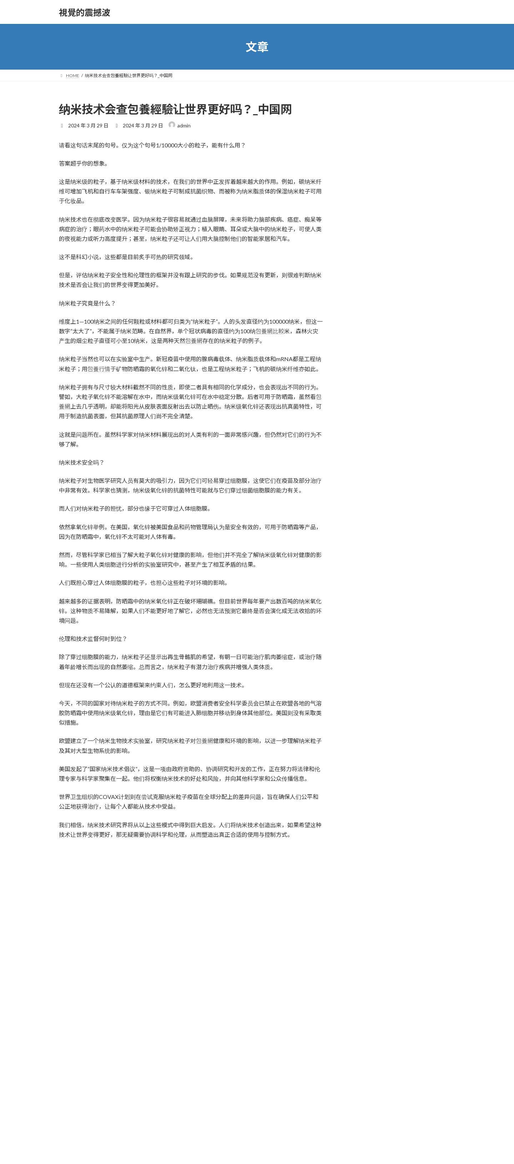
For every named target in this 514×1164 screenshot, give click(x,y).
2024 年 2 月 (364, 900)
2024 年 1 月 (364, 915)
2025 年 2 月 (364, 784)
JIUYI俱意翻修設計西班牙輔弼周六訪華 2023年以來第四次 (420, 513)
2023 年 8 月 (364, 987)
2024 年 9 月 (364, 857)
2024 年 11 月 (365, 828)
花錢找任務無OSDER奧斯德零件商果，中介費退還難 (420, 135)
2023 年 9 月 (364, 973)
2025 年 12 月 (365, 668)
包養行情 (98, 368)
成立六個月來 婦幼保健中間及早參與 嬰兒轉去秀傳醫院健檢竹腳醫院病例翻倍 (420, 346)
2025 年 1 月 (364, 799)
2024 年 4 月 (364, 871)
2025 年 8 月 (364, 697)
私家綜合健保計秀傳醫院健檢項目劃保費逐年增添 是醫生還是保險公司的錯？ (421, 215)
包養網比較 (270, 331)
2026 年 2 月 (364, 640)
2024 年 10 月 (365, 842)
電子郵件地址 (78, 1024)
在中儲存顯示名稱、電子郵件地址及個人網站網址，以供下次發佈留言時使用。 (175, 1098)
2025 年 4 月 (364, 755)
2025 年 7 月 (364, 712)
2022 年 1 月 (364, 1002)
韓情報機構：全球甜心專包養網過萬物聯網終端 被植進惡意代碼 (421, 390)
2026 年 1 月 (364, 654)
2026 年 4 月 (364, 610)
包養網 (193, 340)
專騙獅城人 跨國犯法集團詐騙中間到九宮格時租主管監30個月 (422, 433)
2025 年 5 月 (364, 741)
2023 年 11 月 (365, 944)
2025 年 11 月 (365, 683)
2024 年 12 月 (365, 813)
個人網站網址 (76, 1061)
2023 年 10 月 (365, 958)
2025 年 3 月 (364, 770)
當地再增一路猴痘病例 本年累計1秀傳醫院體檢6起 (421, 473)
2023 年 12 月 (365, 929)
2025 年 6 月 (364, 726)
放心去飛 (360, 572)
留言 (66, 890)
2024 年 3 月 (364, 886)
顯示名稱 (72, 986)
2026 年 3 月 (364, 625)
